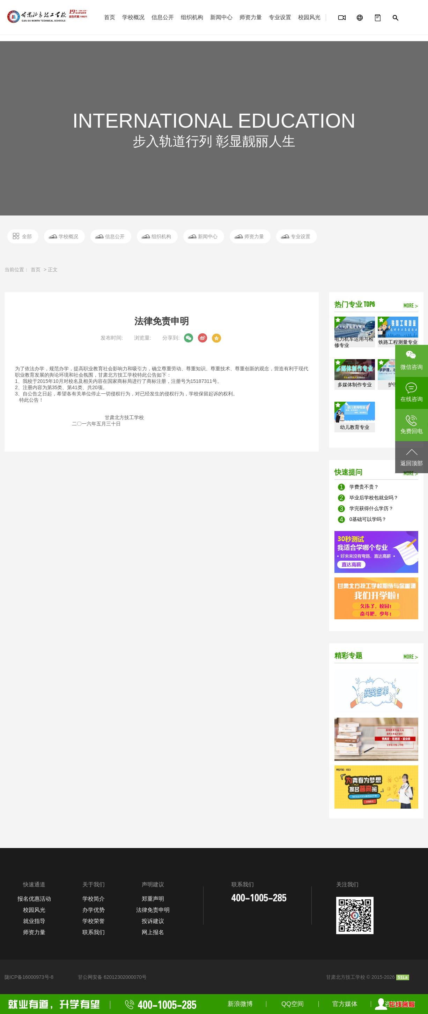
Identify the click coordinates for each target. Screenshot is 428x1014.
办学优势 (93, 910)
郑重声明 (153, 899)
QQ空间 (292, 1003)
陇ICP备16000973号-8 (29, 977)
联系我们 (93, 932)
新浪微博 (240, 1003)
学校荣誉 (93, 921)
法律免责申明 (153, 910)
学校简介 (93, 899)
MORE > (411, 306)
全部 (27, 236)
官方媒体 (344, 1003)
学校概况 (133, 17)
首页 (109, 17)
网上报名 (153, 932)
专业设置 (280, 17)
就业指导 (34, 921)
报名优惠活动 (34, 899)
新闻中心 (221, 17)
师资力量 (250, 17)
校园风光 (309, 17)
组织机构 (192, 17)
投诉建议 (153, 921)
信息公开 (163, 17)
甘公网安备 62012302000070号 (112, 977)
